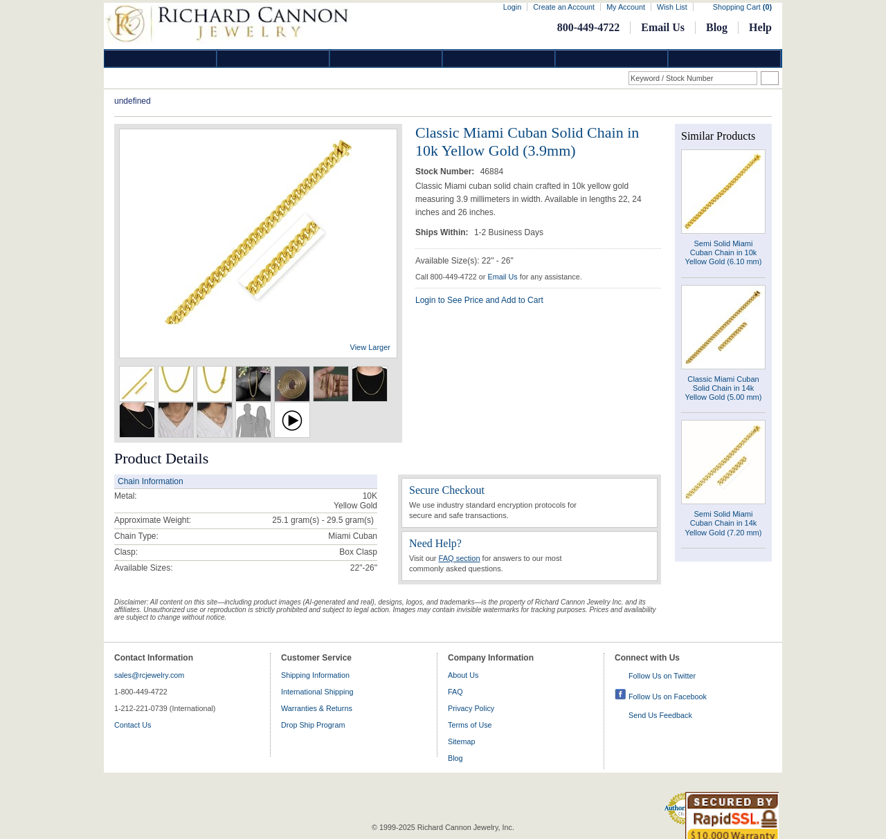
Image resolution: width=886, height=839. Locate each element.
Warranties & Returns (316, 708)
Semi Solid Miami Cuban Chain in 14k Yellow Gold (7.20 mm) (723, 523)
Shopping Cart (742, 7)
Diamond (161, 58)
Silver (386, 58)
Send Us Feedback (660, 715)
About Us (463, 675)
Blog (716, 27)
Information (612, 58)
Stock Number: (446, 171)
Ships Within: (443, 232)
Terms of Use (470, 725)
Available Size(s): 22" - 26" (464, 261)
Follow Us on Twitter (662, 676)
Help (760, 27)
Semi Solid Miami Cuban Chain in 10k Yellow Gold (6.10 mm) (723, 252)
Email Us (663, 27)
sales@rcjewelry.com (149, 675)
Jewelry (499, 58)
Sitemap (462, 741)
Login (512, 7)
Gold (273, 58)
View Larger (370, 347)
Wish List (672, 7)
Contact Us (132, 725)
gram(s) (323, 520)
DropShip (725, 58)
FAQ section (459, 558)
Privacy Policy (471, 708)
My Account (625, 7)
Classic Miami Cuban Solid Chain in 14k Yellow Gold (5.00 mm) (723, 388)
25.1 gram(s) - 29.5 (307, 520)
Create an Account (564, 7)
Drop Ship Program (313, 725)
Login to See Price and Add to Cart (479, 300)
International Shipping (317, 692)
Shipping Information (315, 675)
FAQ (455, 692)
